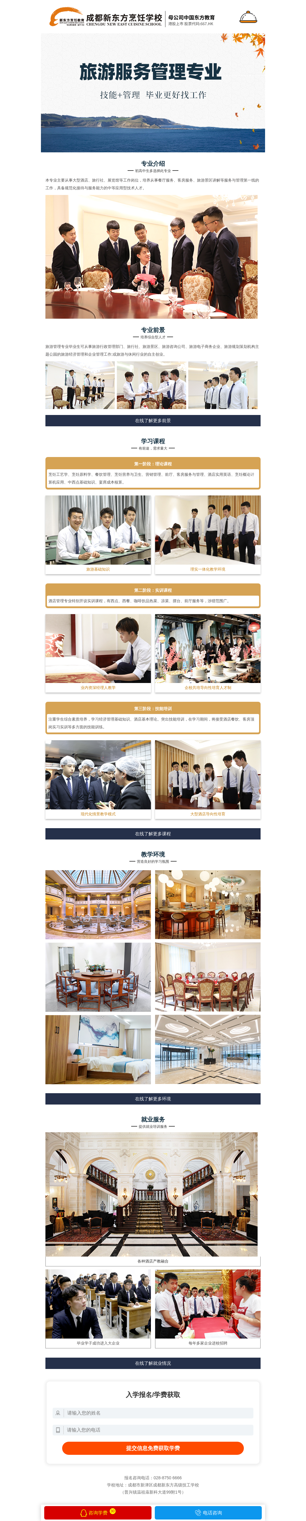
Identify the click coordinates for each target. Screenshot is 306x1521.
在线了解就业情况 (153, 1363)
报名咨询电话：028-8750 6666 (153, 1477)
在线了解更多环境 (153, 1098)
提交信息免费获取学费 (153, 1448)
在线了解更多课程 (153, 833)
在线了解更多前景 (153, 420)
